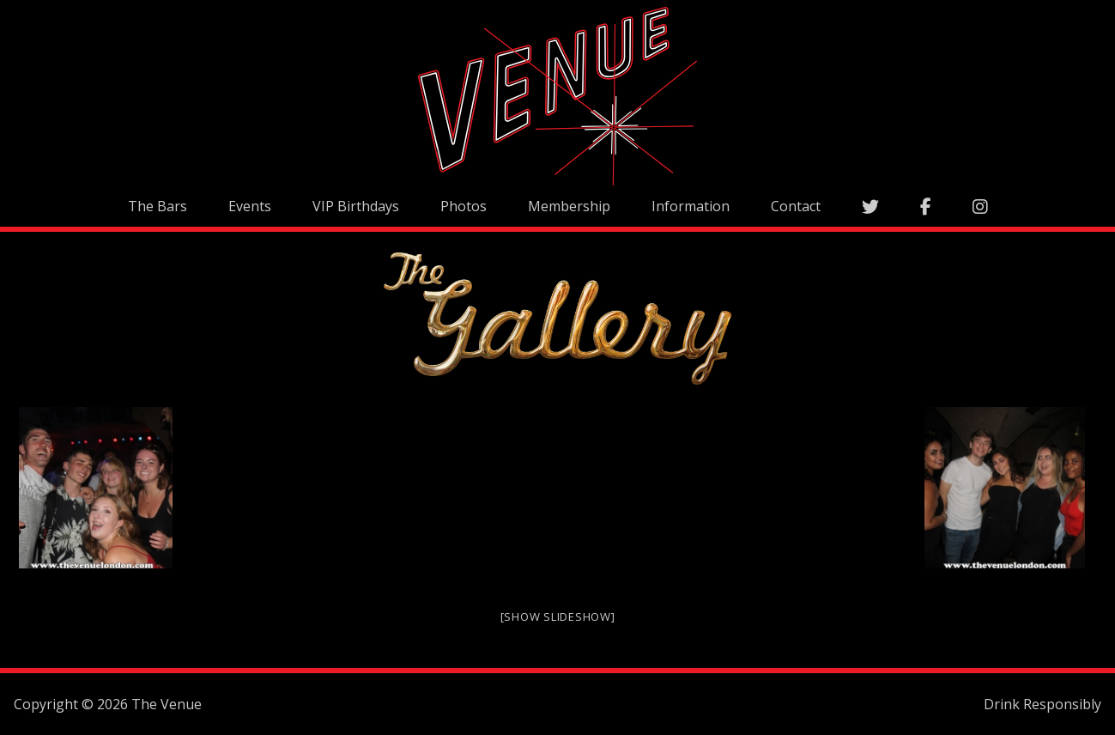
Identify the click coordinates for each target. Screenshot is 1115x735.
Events (249, 206)
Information (690, 206)
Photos (463, 206)
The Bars (157, 206)
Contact (796, 206)
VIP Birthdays (355, 206)
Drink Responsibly (1042, 704)
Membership (569, 206)
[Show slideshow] (557, 616)
